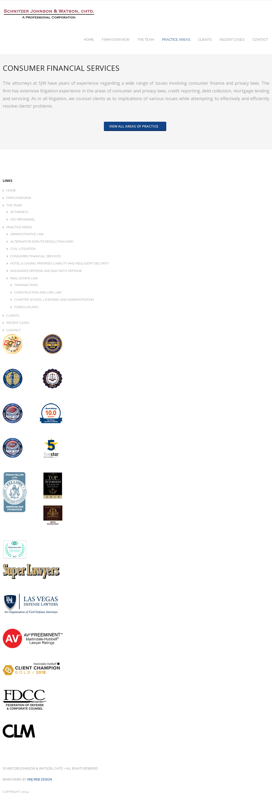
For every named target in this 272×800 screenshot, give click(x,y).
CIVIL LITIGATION (23, 249)
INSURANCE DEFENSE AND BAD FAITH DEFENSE (46, 271)
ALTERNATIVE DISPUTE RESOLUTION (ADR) (41, 241)
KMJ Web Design (39, 779)
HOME (11, 190)
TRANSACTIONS (26, 285)
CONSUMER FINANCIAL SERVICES (35, 256)
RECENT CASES (17, 323)
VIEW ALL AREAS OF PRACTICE (133, 126)
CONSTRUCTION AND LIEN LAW (38, 292)
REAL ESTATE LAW (24, 278)
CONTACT (13, 330)
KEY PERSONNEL (22, 219)
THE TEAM (14, 205)
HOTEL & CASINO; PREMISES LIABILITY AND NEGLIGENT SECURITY (59, 263)
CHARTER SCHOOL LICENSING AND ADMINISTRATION (54, 299)
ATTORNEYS (19, 212)
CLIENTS (12, 315)
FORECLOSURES (26, 307)
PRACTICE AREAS (19, 227)
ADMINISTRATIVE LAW (27, 234)
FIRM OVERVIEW (18, 198)
